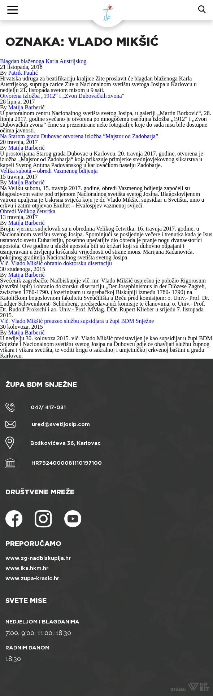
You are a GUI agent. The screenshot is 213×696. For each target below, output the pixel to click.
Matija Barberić (26, 107)
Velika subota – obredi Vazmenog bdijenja (48, 171)
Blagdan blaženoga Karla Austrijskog (43, 61)
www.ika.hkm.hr (26, 568)
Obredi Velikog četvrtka (27, 211)
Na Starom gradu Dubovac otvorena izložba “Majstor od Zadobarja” (79, 136)
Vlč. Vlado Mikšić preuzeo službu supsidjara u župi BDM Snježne (77, 321)
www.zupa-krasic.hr (32, 578)
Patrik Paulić (23, 73)
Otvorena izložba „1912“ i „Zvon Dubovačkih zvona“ (62, 96)
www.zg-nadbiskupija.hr (38, 558)
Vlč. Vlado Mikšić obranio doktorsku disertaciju (56, 263)
